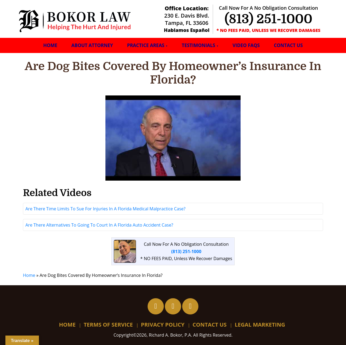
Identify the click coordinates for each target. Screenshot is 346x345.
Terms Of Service (108, 324)
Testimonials (198, 45)
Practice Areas (145, 45)
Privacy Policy (162, 324)
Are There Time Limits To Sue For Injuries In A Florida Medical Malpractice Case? (105, 209)
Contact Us (288, 45)
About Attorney (92, 45)
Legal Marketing (260, 324)
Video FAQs (246, 45)
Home (50, 45)
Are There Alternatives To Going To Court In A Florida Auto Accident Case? (99, 225)
